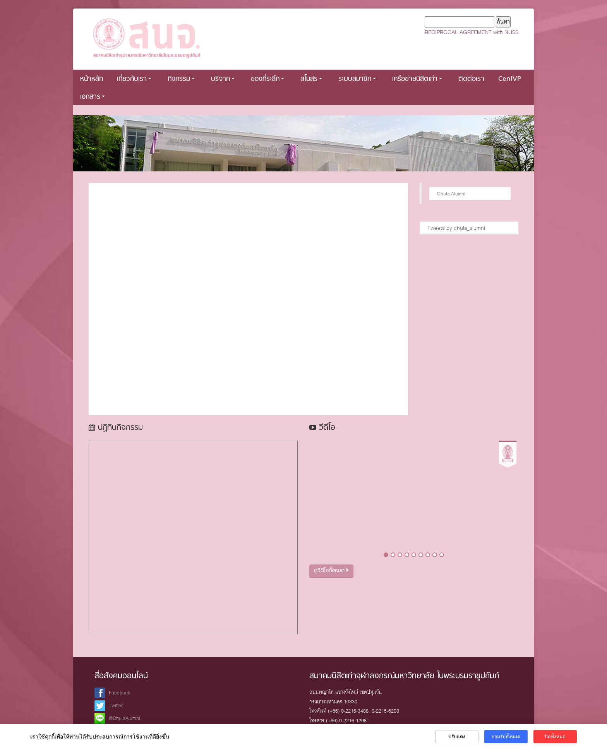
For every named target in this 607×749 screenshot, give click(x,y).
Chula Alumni (451, 193)
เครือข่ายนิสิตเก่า (417, 79)
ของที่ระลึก (267, 79)
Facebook (119, 693)
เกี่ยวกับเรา (134, 79)
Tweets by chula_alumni (456, 227)
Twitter (116, 705)
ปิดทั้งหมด (555, 736)
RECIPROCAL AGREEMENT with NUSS (471, 32)
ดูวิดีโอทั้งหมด (331, 570)
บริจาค (223, 79)
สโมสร (311, 79)
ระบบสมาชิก (357, 79)
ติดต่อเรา (471, 79)
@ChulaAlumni (124, 718)
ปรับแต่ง (456, 736)
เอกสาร (92, 97)
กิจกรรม (181, 79)
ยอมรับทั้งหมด (506, 736)
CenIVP (509, 79)
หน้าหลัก (91, 79)
